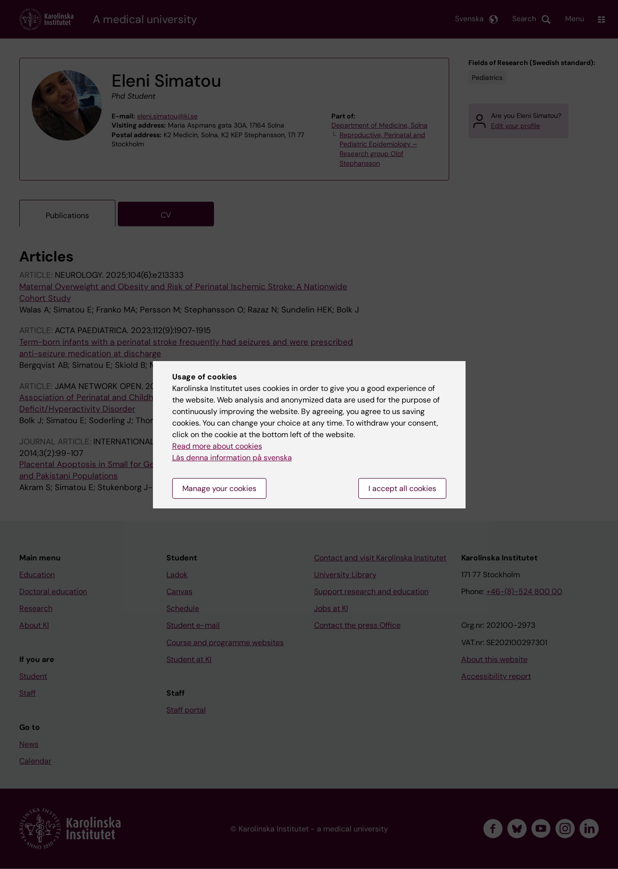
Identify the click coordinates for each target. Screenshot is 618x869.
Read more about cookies (217, 446)
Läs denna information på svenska (232, 458)
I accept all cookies (402, 488)
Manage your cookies (219, 488)
